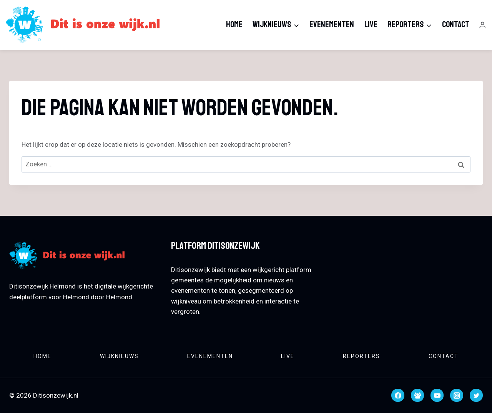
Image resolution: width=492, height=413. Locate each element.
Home (234, 24)
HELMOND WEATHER (407, 268)
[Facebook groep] (417, 395)
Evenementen (331, 24)
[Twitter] (476, 395)
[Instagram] (456, 395)
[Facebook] (397, 395)
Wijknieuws (119, 356)
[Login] (482, 25)
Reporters (361, 356)
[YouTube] (437, 395)
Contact (455, 24)
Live (370, 24)
